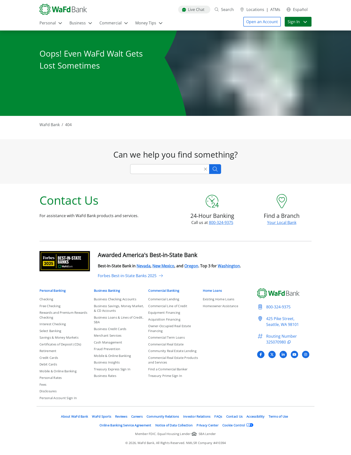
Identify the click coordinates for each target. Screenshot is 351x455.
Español (297, 9)
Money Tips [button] (149, 23)
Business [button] (81, 23)
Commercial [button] (113, 23)
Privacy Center (207, 425)
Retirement (48, 351)
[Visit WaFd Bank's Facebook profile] (260, 354)
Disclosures (48, 391)
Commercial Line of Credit (167, 306)
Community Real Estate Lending (172, 351)
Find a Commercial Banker (167, 369)
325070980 (279, 342)
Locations (252, 9)
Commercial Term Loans (166, 337)
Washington (229, 266)
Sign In (298, 22)
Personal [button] (51, 23)
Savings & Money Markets (58, 337)
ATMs (275, 9)
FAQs (218, 416)
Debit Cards (48, 364)
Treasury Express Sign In (112, 369)
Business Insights (107, 362)
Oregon (191, 266)
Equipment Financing (164, 312)
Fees (42, 384)
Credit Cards (48, 357)
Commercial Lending (163, 299)
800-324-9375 (221, 222)
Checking (46, 299)
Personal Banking (52, 290)
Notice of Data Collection (174, 425)
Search (224, 9)
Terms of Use (278, 416)
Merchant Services (107, 335)
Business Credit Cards (110, 329)
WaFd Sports (101, 416)
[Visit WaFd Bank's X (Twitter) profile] (272, 354)
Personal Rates (50, 377)
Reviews (121, 416)
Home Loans (212, 290)
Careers (137, 416)
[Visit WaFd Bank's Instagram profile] (305, 354)
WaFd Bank (49, 124)
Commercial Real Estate (166, 344)
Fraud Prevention (107, 349)
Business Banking (107, 290)
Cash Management (108, 342)
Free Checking (49, 306)
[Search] (166, 169)
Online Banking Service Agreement (125, 425)
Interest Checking (52, 324)
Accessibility (255, 416)
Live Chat (193, 9)
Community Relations (162, 416)
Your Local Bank (281, 222)
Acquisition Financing (164, 319)
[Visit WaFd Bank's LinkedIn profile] (283, 354)
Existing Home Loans (218, 299)
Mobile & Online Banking (58, 371)
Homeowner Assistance (220, 306)
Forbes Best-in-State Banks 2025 (130, 275)
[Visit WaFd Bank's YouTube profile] (294, 354)
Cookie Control (238, 425)
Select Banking (50, 331)
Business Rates (105, 376)
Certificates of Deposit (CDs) (60, 344)
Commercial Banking (163, 290)
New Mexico (163, 266)
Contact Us (234, 416)
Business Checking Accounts (115, 299)
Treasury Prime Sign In (165, 376)
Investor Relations (197, 416)
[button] (262, 22)
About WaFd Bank (74, 416)
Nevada (143, 266)
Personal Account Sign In (58, 398)
